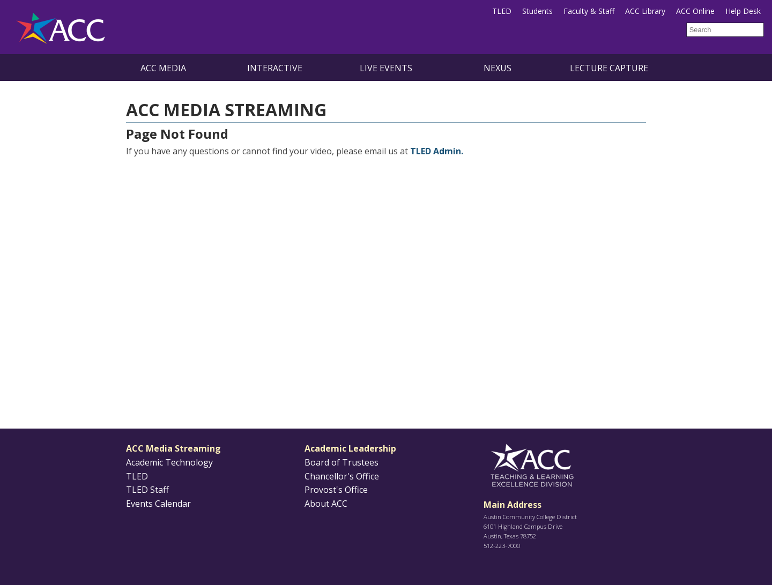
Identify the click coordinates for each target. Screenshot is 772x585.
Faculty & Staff (588, 11)
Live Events (386, 68)
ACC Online (695, 11)
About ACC (326, 503)
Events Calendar (158, 503)
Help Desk (743, 11)
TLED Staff (147, 490)
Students (537, 11)
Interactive (274, 68)
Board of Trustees (341, 462)
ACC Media (163, 68)
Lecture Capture (609, 68)
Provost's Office (336, 490)
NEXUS (497, 68)
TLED (501, 11)
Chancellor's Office (342, 476)
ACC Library (645, 11)
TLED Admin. (436, 151)
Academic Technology (169, 462)
